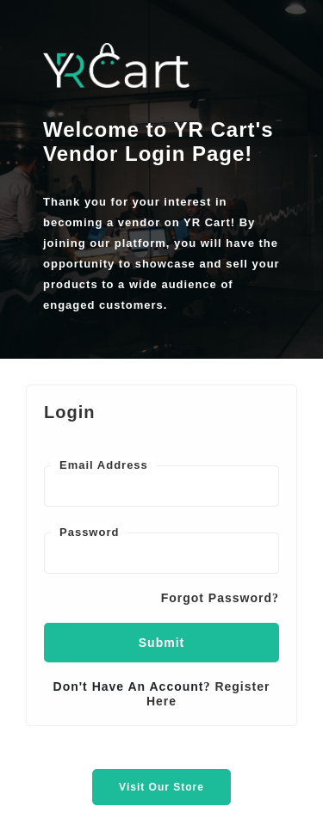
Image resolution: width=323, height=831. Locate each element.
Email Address (103, 465)
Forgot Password (220, 598)
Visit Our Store (161, 787)
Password (89, 532)
